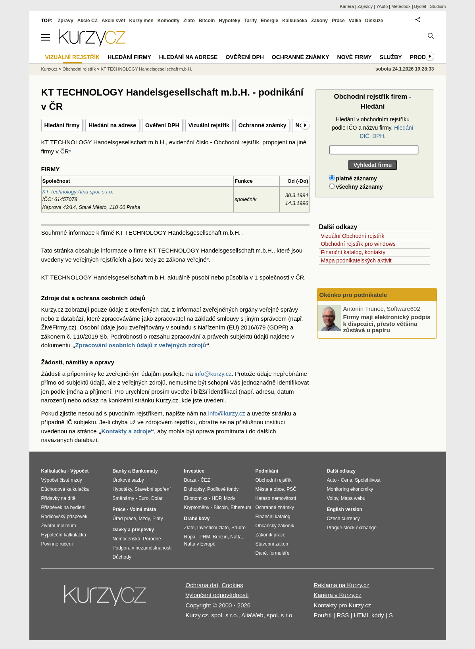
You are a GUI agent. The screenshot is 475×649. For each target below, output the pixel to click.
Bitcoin (207, 20)
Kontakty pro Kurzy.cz (342, 605)
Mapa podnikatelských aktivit (356, 260)
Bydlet (420, 6)
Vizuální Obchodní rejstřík (353, 236)
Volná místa (143, 509)
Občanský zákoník (275, 525)
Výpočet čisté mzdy (61, 480)
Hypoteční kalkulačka (63, 535)
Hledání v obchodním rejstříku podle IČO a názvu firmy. (372, 127)
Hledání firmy (62, 125)
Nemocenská (126, 539)
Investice (194, 471)
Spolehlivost (368, 480)
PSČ (291, 489)
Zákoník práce (271, 535)
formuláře (279, 553)
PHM (205, 537)
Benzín (220, 537)
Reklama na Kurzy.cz (341, 585)
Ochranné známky (262, 125)
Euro (143, 498)
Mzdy (144, 518)
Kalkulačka (294, 20)
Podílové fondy (222, 489)
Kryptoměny (197, 507)
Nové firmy (354, 57)
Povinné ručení (57, 544)
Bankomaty (145, 471)
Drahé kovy (197, 518)
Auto (332, 480)
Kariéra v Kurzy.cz (337, 595)
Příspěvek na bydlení (63, 507)
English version (344, 509)
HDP (216, 498)
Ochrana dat (202, 585)
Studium (438, 6)
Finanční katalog (273, 516)
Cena (346, 480)
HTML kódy (369, 615)
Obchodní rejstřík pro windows (358, 244)
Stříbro (238, 527)
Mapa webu (353, 498)
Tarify (250, 20)
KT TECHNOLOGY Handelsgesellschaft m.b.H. (146, 69)
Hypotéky (229, 20)
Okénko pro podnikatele (353, 294)
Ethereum (241, 507)
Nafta (236, 537)
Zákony (319, 20)
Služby (391, 57)
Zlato (189, 20)
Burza (190, 480)
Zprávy (65, 20)
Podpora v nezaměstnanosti (142, 548)
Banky (120, 471)
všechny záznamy (356, 187)
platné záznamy (353, 178)
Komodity (168, 20)
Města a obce (270, 489)
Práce (338, 20)
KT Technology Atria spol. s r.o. (77, 192)
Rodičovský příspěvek (64, 516)
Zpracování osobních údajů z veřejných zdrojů (140, 345)
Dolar (157, 498)
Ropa (190, 537)
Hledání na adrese (112, 125)
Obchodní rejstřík (79, 69)
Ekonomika (196, 498)
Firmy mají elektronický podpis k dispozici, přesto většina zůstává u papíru (387, 323)
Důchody (122, 557)
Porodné (152, 539)
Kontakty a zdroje (126, 431)
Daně (261, 553)
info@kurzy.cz (212, 373)
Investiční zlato (213, 527)
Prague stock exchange (352, 527)
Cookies (232, 585)
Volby (332, 498)
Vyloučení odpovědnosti (217, 595)
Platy (157, 518)
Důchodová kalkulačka (65, 489)
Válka (355, 20)
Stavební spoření (153, 489)
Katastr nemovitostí (276, 498)
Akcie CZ (87, 20)
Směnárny (124, 498)
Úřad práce (124, 518)
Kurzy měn (141, 20)
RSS (343, 615)
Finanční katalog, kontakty (353, 252)
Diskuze (374, 20)
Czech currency (343, 518)
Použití (322, 615)
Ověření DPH (162, 125)
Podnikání (267, 471)
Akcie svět (113, 20)
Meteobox (400, 6)
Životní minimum (58, 525)
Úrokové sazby (128, 480)
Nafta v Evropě (199, 544)
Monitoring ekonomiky (350, 489)
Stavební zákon (272, 544)
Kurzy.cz (49, 69)
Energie (269, 20)
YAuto (382, 6)
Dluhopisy (194, 489)
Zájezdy (365, 6)
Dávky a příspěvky (133, 529)
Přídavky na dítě (58, 498)
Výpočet (79, 471)
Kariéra (347, 6)
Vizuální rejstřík (208, 125)
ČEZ (205, 480)
